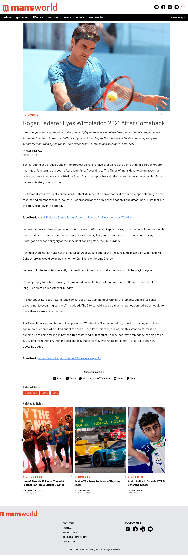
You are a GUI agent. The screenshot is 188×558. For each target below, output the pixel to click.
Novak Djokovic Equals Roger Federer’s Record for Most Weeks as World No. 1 (86, 217)
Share (58, 378)
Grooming (22, 17)
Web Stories (96, 17)
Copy (130, 378)
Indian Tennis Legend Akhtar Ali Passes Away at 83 (69, 358)
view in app (178, 17)
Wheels (80, 17)
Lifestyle (38, 17)
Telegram (104, 378)
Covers (67, 17)
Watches (53, 17)
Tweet (71, 378)
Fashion (7, 17)
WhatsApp (86, 378)
